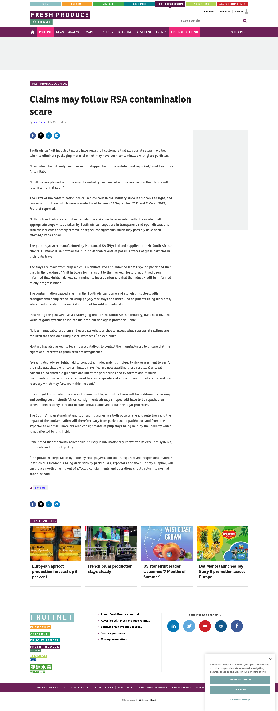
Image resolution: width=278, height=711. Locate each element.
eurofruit (77, 4)
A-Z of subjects (47, 687)
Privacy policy (181, 687)
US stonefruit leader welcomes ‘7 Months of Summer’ (164, 571)
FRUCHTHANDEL (139, 4)
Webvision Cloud (147, 700)
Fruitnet (45, 4)
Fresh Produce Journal (49, 84)
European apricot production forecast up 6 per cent (54, 571)
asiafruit (108, 4)
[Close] (270, 682)
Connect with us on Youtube (205, 626)
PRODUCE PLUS (201, 4)
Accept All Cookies (240, 702)
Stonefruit (40, 487)
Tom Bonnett (40, 122)
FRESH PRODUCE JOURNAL (170, 4)
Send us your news (113, 633)
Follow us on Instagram (221, 626)
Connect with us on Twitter (189, 626)
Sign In (239, 11)
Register (208, 11)
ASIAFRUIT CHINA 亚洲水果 (232, 4)
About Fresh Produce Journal (120, 614)
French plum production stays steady (110, 568)
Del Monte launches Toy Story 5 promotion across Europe (222, 571)
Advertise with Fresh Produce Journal (125, 620)
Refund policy (104, 687)
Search (245, 21)
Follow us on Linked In (173, 626)
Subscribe (224, 11)
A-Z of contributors (76, 687)
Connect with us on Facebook (237, 626)
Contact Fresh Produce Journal (121, 627)
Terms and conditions (152, 687)
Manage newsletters (114, 639)
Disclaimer (125, 687)
